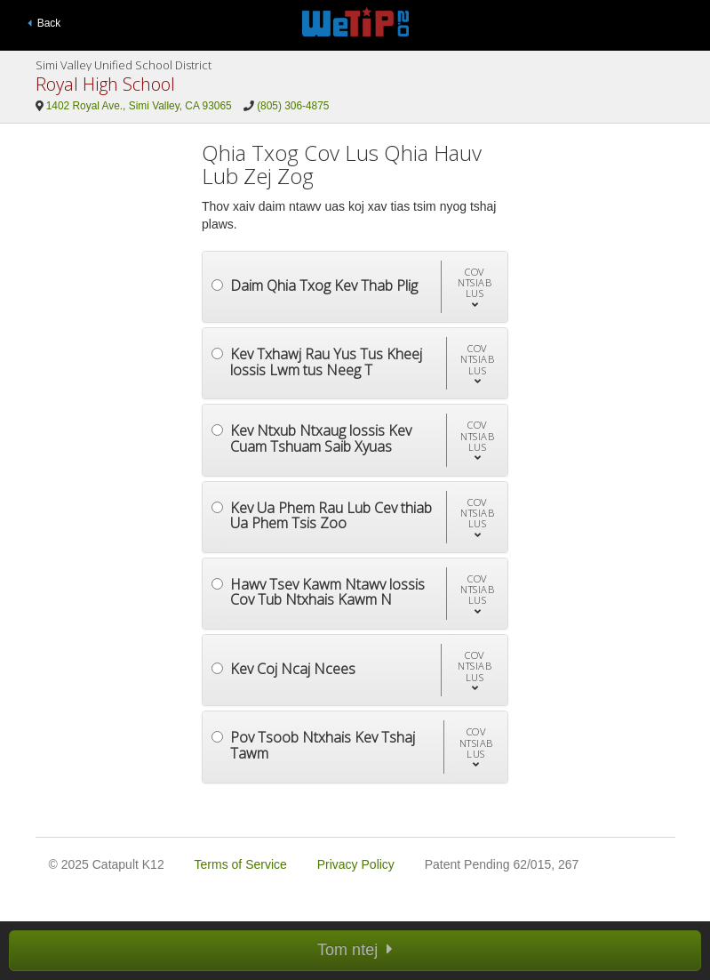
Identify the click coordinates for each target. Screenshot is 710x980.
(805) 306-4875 (293, 106)
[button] (474, 287)
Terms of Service (241, 864)
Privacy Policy (356, 864)
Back (44, 23)
